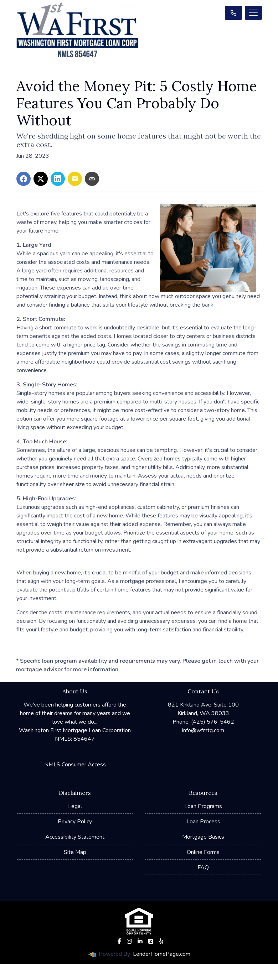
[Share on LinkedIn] (58, 179)
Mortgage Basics (203, 837)
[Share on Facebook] (23, 179)
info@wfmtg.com (203, 730)
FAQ (203, 867)
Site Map (75, 852)
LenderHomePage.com (161, 954)
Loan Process (203, 821)
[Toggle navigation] (253, 13)
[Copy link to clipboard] (92, 179)
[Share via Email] (75, 179)
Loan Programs (203, 806)
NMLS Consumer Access (75, 764)
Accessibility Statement (74, 837)
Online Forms (203, 852)
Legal (75, 806)
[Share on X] (41, 179)
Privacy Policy (75, 821)
